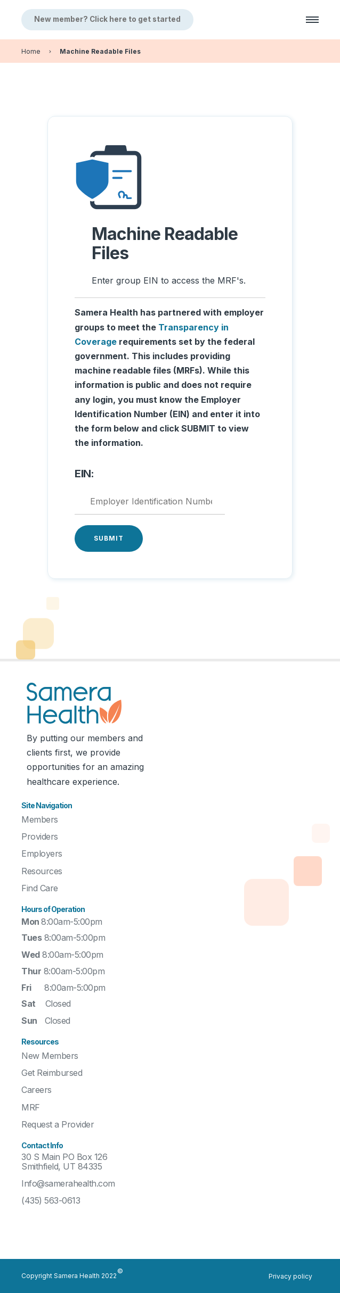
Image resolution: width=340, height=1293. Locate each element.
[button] (307, 20)
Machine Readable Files (100, 51)
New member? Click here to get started (107, 19)
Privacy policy (290, 1276)
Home (31, 51)
